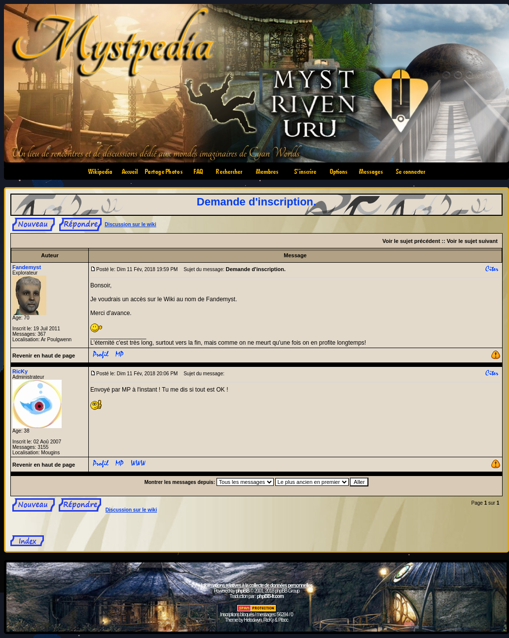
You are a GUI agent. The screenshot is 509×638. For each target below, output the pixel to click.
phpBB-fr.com (270, 596)
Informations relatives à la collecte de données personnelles (256, 585)
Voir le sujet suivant (472, 241)
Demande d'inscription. (256, 202)
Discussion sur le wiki (130, 224)
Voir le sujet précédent (411, 241)
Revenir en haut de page (43, 356)
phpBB (243, 591)
